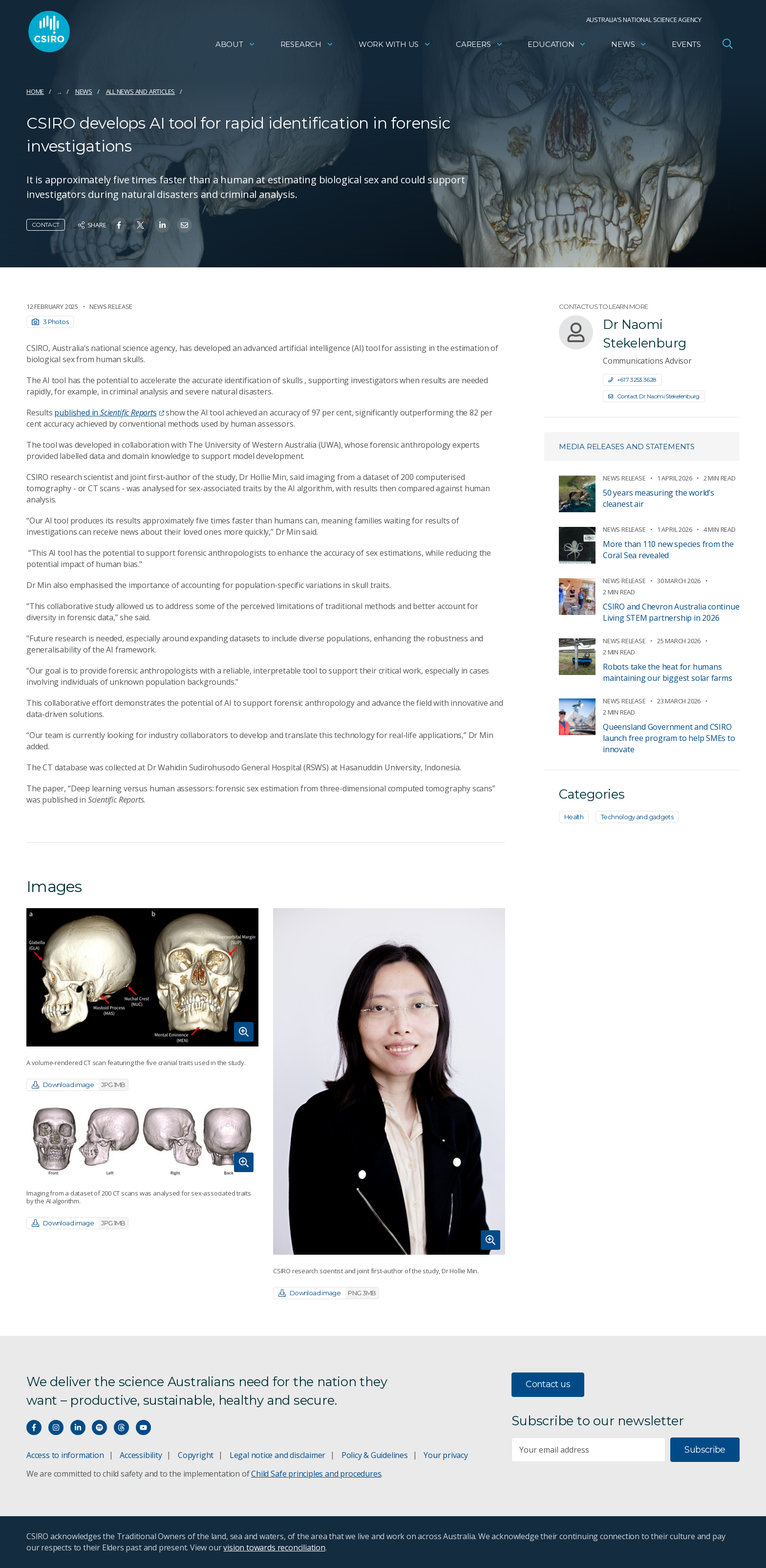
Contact (46, 224)
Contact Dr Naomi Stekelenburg (654, 396)
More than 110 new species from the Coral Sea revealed (668, 550)
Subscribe (704, 1449)
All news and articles (140, 91)
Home (35, 91)
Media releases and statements (627, 446)
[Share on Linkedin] (162, 225)
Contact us (548, 1384)
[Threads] (121, 1427)
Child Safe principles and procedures (316, 1473)
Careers (479, 46)
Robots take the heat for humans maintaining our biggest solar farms (667, 672)
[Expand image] (142, 977)
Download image (80, 1084)
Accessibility (141, 1455)
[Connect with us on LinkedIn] (77, 1427)
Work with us (395, 46)
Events (686, 46)
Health (573, 817)
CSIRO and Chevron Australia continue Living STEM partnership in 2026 (671, 612)
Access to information (65, 1455)
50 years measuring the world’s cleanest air (658, 498)
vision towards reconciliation (274, 1547)
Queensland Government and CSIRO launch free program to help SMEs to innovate (669, 738)
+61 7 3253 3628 (632, 379)
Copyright (195, 1455)
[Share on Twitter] (140, 225)
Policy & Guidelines (374, 1455)
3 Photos (50, 322)
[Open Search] (727, 46)
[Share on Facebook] (119, 225)
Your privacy (446, 1455)
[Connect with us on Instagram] (56, 1427)
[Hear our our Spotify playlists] (99, 1427)
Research (307, 46)
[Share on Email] (184, 225)
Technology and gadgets (637, 817)
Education (557, 46)
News (629, 46)
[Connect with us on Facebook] (34, 1427)
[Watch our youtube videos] (143, 1427)
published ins (109, 412)
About (235, 46)
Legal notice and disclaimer (277, 1455)
